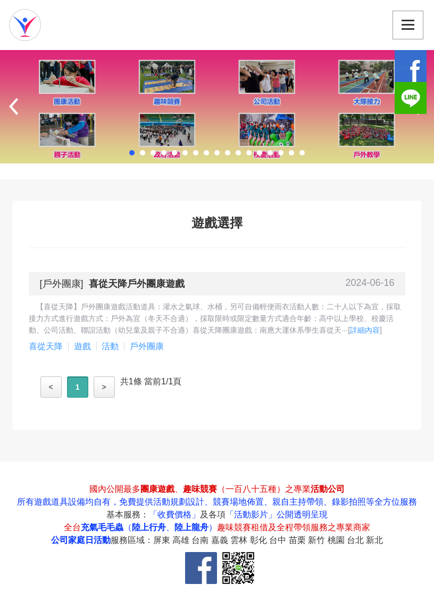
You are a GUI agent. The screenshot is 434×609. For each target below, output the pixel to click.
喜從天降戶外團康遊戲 (137, 283)
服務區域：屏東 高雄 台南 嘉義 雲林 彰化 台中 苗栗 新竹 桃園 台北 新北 (247, 540)
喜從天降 (46, 346)
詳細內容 (365, 330)
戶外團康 (62, 283)
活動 (110, 346)
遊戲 (82, 346)
